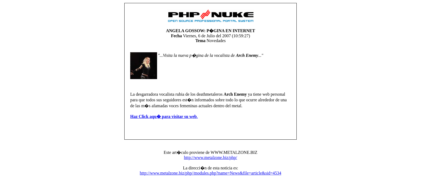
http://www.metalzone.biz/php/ (210, 157)
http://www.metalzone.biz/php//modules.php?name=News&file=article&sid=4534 (210, 173)
